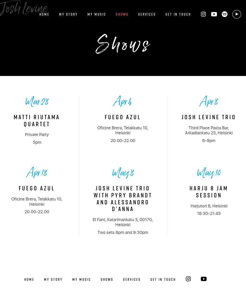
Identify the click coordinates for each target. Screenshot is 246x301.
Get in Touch (178, 14)
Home (44, 14)
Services (147, 14)
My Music (96, 14)
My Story (68, 14)
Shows (122, 14)
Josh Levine (23, 9)
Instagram (203, 14)
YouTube (214, 14)
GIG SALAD (225, 14)
